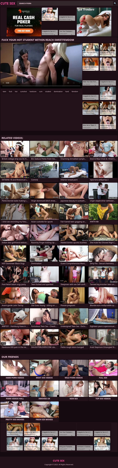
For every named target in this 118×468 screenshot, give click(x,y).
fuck (10, 91)
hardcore (33, 91)
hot (16, 91)
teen (4, 91)
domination (58, 91)
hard (67, 91)
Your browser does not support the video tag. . (41, 65)
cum (40, 91)
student (48, 91)
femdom (75, 91)
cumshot (23, 91)
